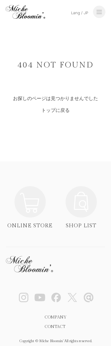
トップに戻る (55, 110)
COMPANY (55, 317)
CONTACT (55, 326)
